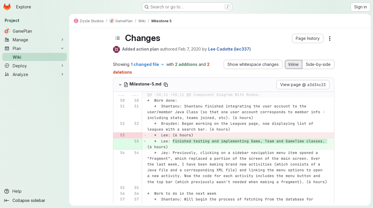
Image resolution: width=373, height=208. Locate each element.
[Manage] (34, 40)
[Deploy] (34, 66)
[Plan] (34, 48)
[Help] (34, 191)
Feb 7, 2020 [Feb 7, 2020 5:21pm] (189, 49)
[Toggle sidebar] (117, 38)
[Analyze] (34, 74)
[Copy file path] (165, 84)
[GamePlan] (34, 31)
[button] (307, 38)
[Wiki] (34, 57)
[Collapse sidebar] (34, 200)
